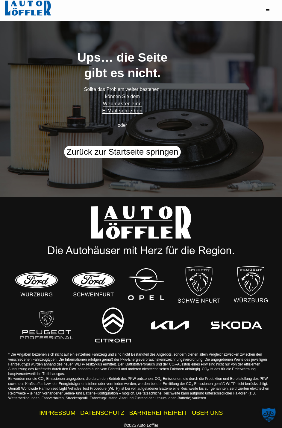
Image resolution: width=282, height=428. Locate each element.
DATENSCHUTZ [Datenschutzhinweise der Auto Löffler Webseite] (102, 412)
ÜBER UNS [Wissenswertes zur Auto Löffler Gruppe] (207, 412)
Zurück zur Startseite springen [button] (122, 151)
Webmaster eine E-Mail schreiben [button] (122, 107)
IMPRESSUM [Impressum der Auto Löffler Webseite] (57, 412)
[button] (267, 10)
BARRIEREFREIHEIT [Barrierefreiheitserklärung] (158, 412)
